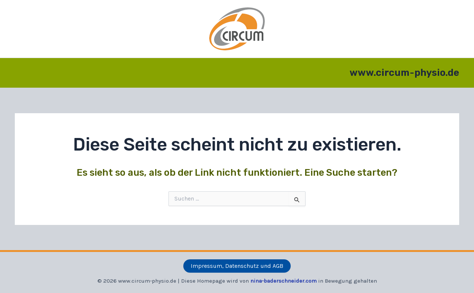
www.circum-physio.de (404, 72)
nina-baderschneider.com (283, 280)
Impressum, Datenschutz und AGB (237, 265)
